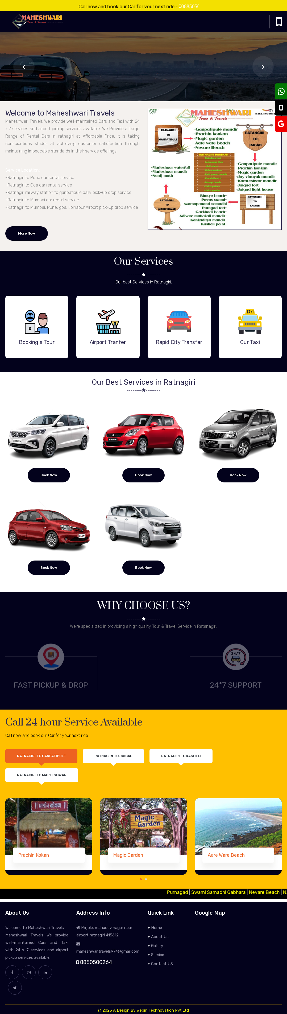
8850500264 (94, 962)
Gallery (157, 945)
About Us (160, 936)
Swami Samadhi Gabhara (224, 892)
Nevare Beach (269, 892)
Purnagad (182, 892)
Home (156, 927)
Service (157, 954)
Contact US (162, 963)
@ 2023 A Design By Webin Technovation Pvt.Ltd (143, 1010)
